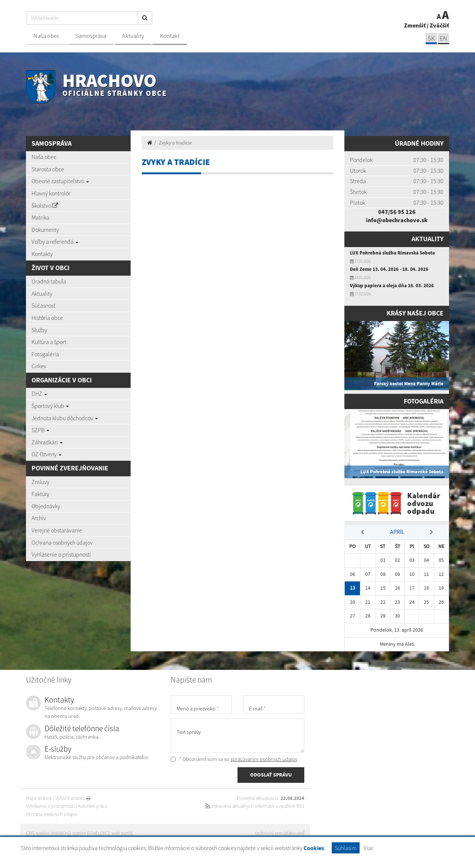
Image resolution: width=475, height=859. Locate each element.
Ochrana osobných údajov (62, 542)
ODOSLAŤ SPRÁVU (271, 774)
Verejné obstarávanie (57, 530)
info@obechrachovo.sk (397, 220)
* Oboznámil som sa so (234, 759)
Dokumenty (45, 229)
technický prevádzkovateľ (279, 833)
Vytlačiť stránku (73, 798)
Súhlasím (346, 848)
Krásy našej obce (415, 313)
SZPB (40, 430)
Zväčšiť (439, 25)
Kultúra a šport (49, 342)
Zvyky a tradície (175, 142)
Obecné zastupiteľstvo (60, 181)
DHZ (39, 393)
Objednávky (46, 506)
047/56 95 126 (397, 211)
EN (443, 38)
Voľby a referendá (55, 241)
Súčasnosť (43, 305)
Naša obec (46, 36)
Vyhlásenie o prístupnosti (61, 554)
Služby (39, 330)
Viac (369, 848)
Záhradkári (47, 442)
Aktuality (133, 36)
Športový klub (50, 405)
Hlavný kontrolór (51, 193)
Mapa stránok (39, 798)
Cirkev (39, 366)
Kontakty (42, 253)
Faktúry (40, 493)
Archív (39, 518)
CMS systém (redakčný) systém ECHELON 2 (67, 833)
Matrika (40, 217)
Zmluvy (40, 482)
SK (431, 38)
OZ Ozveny (47, 454)
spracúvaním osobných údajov (263, 759)
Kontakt (170, 36)
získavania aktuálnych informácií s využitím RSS (254, 806)
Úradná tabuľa (49, 281)
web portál (122, 833)
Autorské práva (92, 806)
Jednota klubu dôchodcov (65, 418)
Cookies (314, 848)
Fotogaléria (45, 354)
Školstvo (45, 205)
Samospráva (90, 36)
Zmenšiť (415, 25)
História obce (47, 317)
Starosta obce (48, 169)
